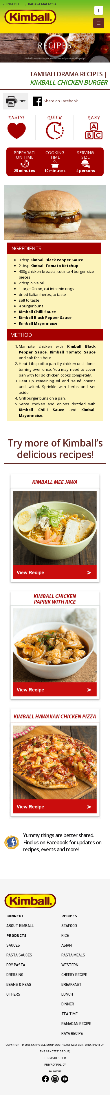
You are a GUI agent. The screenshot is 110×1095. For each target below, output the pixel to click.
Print (15, 101)
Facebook (98, 10)
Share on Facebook (55, 101)
